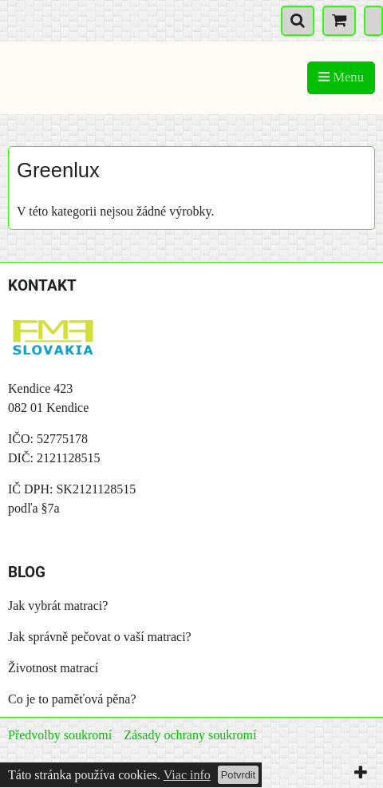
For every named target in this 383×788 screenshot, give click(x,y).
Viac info (187, 775)
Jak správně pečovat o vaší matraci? (100, 636)
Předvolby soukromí (60, 735)
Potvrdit (238, 775)
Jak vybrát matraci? (58, 605)
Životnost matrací (53, 668)
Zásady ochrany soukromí (190, 735)
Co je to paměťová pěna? (72, 699)
